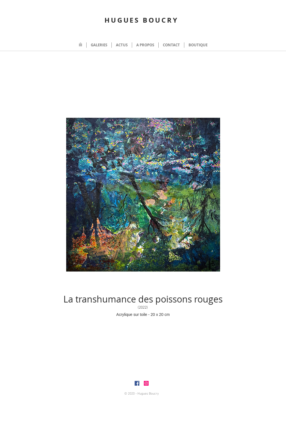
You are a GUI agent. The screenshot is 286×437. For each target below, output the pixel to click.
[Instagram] (146, 383)
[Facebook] (137, 383)
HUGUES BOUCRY (141, 20)
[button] (274, 33)
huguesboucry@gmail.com (194, 390)
